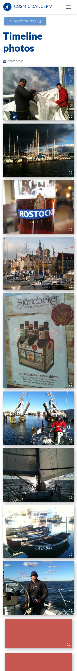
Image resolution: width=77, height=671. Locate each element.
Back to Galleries (25, 21)
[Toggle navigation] (68, 7)
